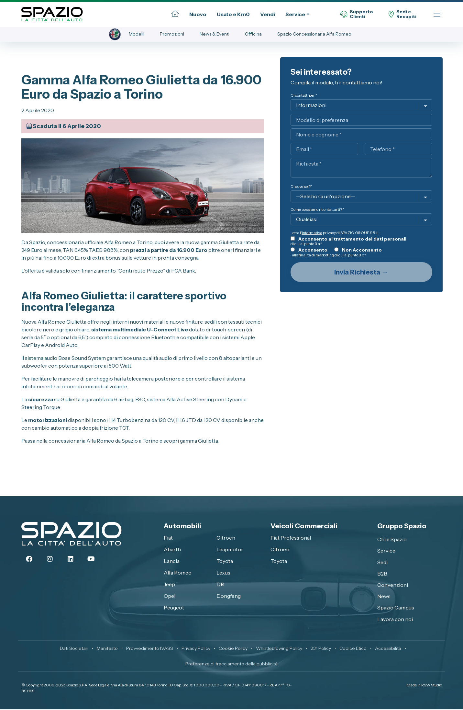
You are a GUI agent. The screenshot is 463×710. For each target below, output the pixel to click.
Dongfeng (228, 596)
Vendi (267, 14)
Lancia (172, 561)
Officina (254, 34)
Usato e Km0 (233, 14)
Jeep (169, 585)
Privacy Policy (196, 649)
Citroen (225, 538)
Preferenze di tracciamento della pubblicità (231, 664)
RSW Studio (431, 685)
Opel (169, 596)
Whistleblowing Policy (279, 649)
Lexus (223, 573)
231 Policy (321, 649)
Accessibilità (388, 649)
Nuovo (197, 14)
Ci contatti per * (304, 96)
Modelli (137, 34)
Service (295, 14)
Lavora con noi (395, 619)
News (384, 597)
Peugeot (174, 608)
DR (220, 585)
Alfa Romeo (178, 573)
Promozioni (172, 34)
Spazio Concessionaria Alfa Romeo (315, 34)
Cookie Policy (233, 649)
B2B (382, 574)
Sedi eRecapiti (402, 14)
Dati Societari (74, 649)
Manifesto (107, 649)
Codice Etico (353, 649)
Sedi (382, 563)
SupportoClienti (356, 14)
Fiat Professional (290, 538)
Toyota (224, 561)
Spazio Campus (395, 608)
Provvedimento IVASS (149, 649)
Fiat (168, 538)
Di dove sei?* (301, 187)
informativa (312, 233)
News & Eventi (215, 34)
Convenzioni (392, 585)
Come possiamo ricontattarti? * (317, 210)
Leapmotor (229, 550)
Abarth (172, 550)
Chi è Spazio (392, 540)
